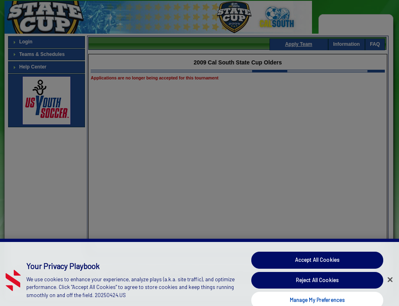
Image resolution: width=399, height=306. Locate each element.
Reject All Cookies (317, 283)
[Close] (390, 283)
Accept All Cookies (317, 264)
